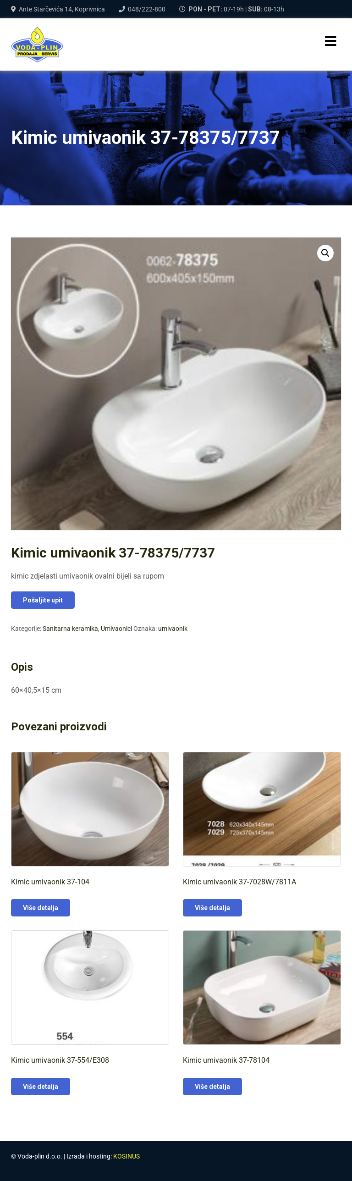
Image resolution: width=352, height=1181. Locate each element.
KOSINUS (126, 1156)
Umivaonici (116, 628)
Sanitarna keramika (70, 628)
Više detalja (40, 907)
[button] (325, 253)
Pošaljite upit (43, 600)
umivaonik (172, 628)
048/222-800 (146, 9)
